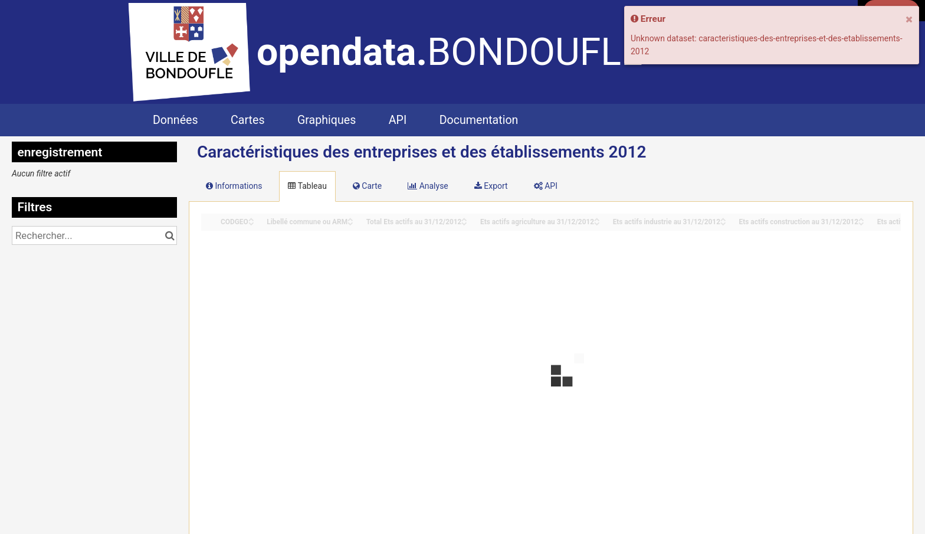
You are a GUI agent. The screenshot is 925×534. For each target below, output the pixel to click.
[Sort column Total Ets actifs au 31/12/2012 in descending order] (464, 223)
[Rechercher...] (94, 235)
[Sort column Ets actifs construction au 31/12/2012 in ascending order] (861, 219)
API (397, 120)
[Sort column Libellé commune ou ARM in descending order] (350, 223)
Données (175, 120)
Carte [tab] (367, 186)
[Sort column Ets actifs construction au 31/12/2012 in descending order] (861, 223)
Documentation (479, 120)
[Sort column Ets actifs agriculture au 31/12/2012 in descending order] (597, 223)
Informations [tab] (234, 186)
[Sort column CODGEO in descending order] (251, 223)
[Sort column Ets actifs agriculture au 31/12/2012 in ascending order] (597, 219)
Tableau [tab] (307, 186)
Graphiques (326, 120)
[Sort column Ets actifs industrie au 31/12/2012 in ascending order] (723, 219)
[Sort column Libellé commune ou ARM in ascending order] (350, 219)
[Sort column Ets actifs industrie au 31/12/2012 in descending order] (723, 223)
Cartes (247, 120)
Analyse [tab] (428, 186)
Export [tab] (491, 186)
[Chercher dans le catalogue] (169, 235)
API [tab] (545, 186)
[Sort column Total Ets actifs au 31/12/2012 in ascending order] (464, 219)
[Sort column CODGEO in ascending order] (251, 219)
